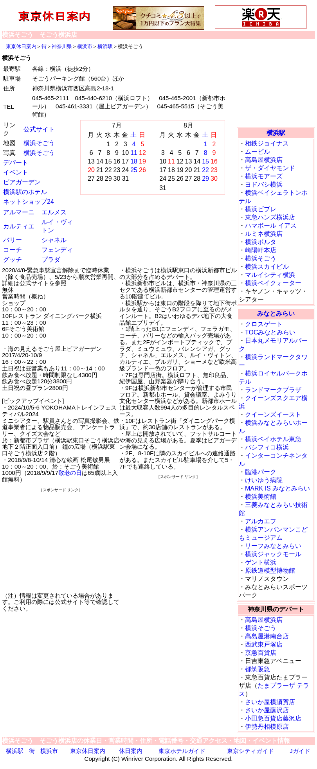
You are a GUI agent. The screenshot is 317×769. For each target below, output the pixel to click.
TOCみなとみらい (270, 332)
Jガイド (300, 750)
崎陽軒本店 (260, 250)
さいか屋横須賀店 (270, 702)
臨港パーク (260, 472)
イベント (15, 172)
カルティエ (18, 226)
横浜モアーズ (264, 176)
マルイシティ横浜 (270, 274)
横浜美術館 (260, 496)
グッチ (12, 259)
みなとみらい (276, 313)
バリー (12, 240)
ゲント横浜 (260, 562)
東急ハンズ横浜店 (270, 217)
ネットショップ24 (28, 201)
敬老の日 (70, 472)
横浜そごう (39, 143)
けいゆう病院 (264, 480)
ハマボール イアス (271, 225)
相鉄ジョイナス (267, 143)
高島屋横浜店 (264, 159)
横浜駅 (105, 46)
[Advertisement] (60, 542)
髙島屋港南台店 (267, 636)
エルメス (54, 212)
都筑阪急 (257, 669)
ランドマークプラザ (273, 389)
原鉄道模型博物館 (270, 570)
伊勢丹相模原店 (267, 726)
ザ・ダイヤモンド (270, 168)
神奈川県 (62, 46)
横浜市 (84, 46)
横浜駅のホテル (25, 192)
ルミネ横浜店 (264, 233)
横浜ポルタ (260, 242)
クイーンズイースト (273, 414)
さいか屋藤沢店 (267, 710)
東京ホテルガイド (181, 750)
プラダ (50, 259)
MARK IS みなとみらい (277, 488)
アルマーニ (18, 212)
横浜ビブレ (260, 209)
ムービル (257, 151)
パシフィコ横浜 (267, 447)
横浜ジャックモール (273, 554)
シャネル (54, 240)
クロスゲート (264, 324)
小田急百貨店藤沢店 (273, 718)
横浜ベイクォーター (273, 283)
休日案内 (130, 750)
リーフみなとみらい (273, 546)
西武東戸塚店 (264, 644)
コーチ (12, 249)
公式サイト (39, 129)
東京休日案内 (21, 46)
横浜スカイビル (267, 266)
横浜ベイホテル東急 (273, 439)
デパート (15, 162)
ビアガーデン (22, 182)
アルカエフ (260, 521)
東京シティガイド (250, 750)
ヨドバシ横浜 (264, 184)
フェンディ (57, 249)
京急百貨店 (260, 652)
